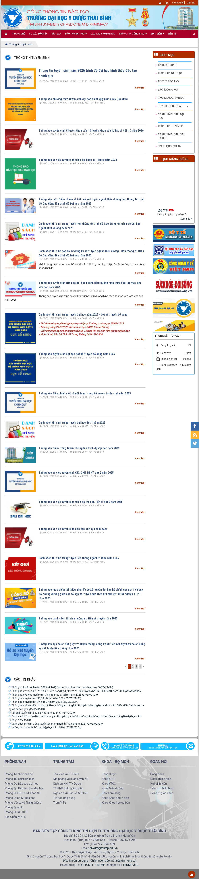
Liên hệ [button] (172, 33)
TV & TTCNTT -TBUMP (90, 865)
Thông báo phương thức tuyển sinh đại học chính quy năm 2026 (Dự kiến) (83, 99)
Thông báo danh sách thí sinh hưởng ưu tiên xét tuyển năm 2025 (78, 618)
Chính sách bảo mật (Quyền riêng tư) (113, 860)
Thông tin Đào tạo (170, 73)
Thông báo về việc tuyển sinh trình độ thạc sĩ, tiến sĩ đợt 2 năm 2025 (81, 502)
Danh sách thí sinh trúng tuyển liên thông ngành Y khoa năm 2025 (79, 558)
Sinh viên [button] (157, 35)
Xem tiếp (140, 88)
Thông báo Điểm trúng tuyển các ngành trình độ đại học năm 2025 (79, 448)
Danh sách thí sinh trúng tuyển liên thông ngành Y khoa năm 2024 (57, 723)
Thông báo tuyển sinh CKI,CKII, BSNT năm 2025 (46, 698)
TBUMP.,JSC (130, 865)
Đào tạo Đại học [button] (76, 35)
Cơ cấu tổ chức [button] (38, 33)
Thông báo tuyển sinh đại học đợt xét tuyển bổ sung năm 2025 (77, 354)
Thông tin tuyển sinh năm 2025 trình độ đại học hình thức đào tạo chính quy (62, 687)
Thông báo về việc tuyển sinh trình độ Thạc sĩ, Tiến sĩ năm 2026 (78, 160)
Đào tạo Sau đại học (171, 97)
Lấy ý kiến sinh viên (28, 746)
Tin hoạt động (167, 65)
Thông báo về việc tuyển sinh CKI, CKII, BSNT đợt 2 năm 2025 (76, 472)
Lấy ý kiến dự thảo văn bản (67, 746)
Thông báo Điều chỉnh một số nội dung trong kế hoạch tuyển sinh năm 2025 (85, 393)
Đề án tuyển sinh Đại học (171, 116)
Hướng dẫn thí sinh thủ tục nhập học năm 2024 (46, 727)
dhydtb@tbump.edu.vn (104, 848)
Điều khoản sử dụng (75, 860)
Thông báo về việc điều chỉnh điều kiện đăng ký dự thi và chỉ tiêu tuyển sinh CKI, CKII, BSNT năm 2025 (76, 691)
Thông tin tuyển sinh (171, 126)
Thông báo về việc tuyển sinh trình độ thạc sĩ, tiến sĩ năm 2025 (54, 694)
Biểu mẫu (165, 747)
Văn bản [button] (56, 33)
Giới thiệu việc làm (169, 146)
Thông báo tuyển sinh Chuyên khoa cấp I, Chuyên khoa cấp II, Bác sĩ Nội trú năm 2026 (91, 130)
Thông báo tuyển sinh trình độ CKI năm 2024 (44, 701)
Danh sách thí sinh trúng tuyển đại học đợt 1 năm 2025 (72, 422)
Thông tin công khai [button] (133, 35)
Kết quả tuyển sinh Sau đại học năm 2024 (43, 712)
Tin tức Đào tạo (168, 81)
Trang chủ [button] (18, 33)
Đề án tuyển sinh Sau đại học (171, 136)
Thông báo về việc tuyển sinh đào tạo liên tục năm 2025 (73, 529)
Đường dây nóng (121, 747)
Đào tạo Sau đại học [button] (103, 33)
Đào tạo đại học (168, 89)
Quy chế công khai (169, 106)
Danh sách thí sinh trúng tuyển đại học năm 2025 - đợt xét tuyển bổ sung (83, 314)
